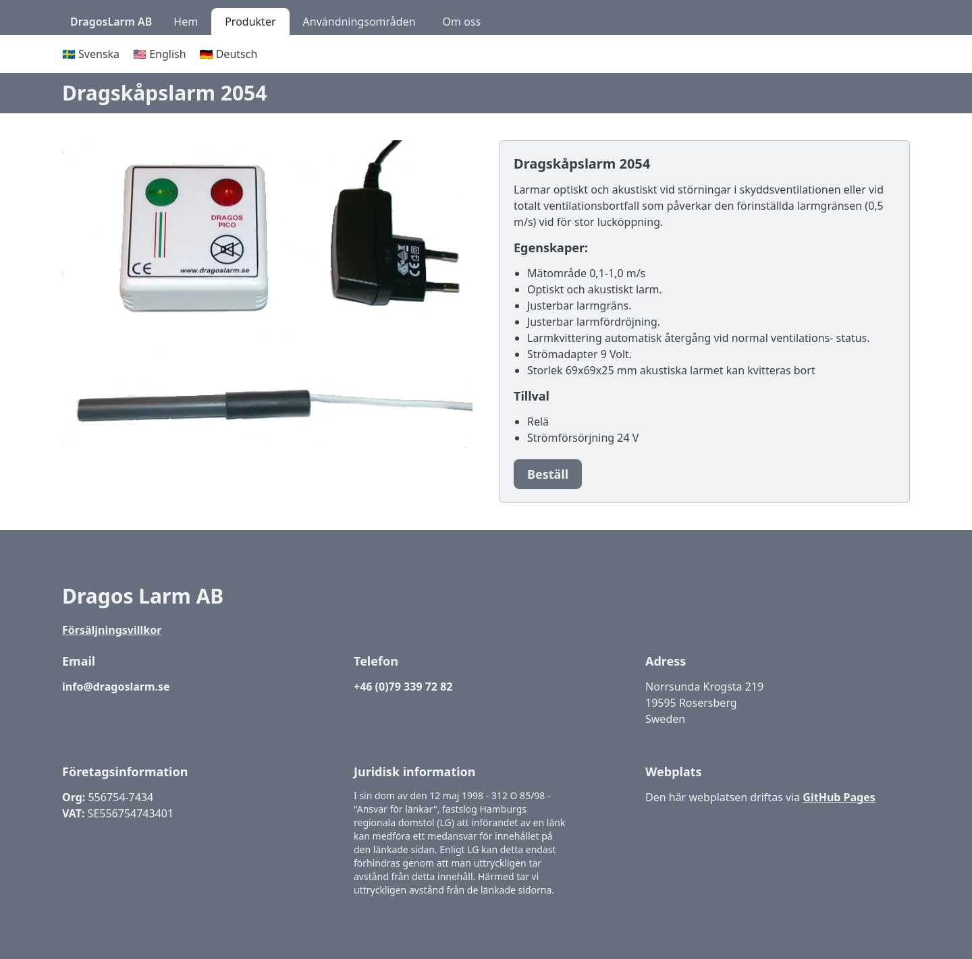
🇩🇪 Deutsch (229, 54)
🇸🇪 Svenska (90, 54)
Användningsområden (359, 21)
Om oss (462, 21)
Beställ (547, 474)
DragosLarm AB (111, 21)
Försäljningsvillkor (111, 629)
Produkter (250, 21)
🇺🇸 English (159, 54)
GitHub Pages (839, 797)
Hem (185, 21)
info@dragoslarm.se (116, 686)
